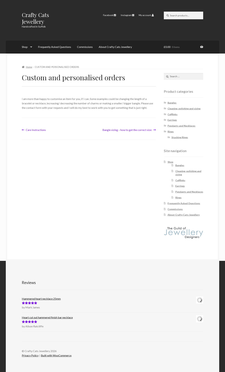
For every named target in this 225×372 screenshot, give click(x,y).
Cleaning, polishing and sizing (184, 108)
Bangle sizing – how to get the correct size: (127, 130)
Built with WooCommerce (56, 355)
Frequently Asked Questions (54, 46)
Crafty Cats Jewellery (35, 18)
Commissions (85, 46)
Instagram (127, 15)
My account (146, 15)
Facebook (109, 15)
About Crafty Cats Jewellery (115, 46)
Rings (171, 131)
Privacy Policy (30, 355)
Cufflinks (172, 114)
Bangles (172, 102)
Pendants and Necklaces (181, 125)
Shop (25, 46)
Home (29, 66)
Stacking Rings (179, 137)
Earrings (172, 119)
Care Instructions (36, 130)
